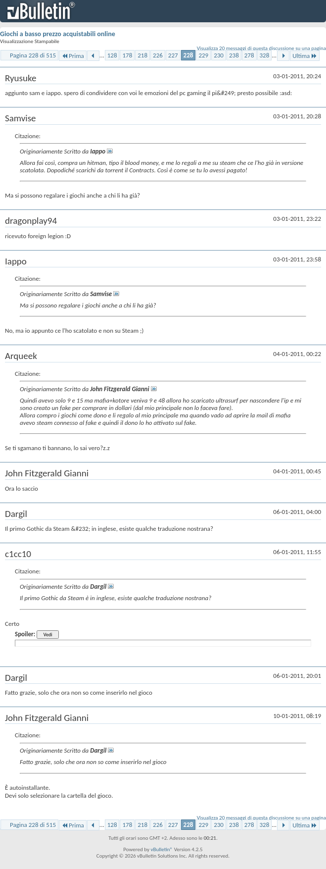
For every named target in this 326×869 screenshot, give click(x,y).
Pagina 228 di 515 (33, 55)
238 (234, 55)
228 (188, 55)
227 (173, 55)
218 (142, 55)
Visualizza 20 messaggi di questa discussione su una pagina (261, 48)
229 (203, 55)
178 (127, 55)
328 (265, 55)
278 (249, 55)
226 (158, 55)
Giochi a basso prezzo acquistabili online (57, 34)
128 (112, 55)
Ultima (304, 55)
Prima (72, 55)
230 (219, 55)
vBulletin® (161, 849)
